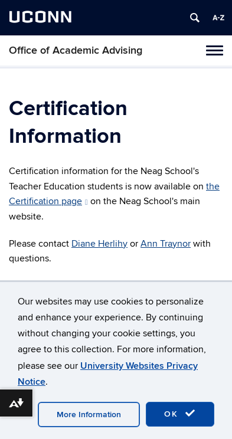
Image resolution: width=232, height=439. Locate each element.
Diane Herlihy (99, 244)
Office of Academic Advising (75, 50)
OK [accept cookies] (180, 413)
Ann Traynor (165, 244)
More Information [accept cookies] (89, 414)
